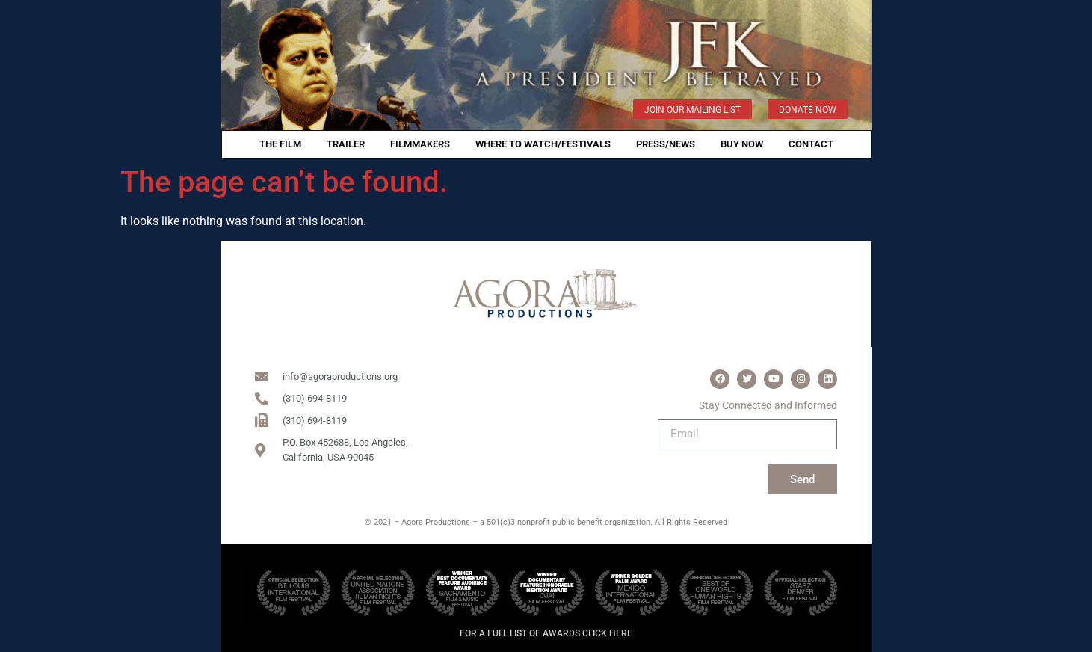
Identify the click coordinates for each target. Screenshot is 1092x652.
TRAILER (346, 144)
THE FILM (280, 144)
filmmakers (420, 144)
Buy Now (742, 144)
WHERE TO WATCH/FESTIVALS (543, 144)
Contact (811, 144)
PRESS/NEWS (665, 144)
